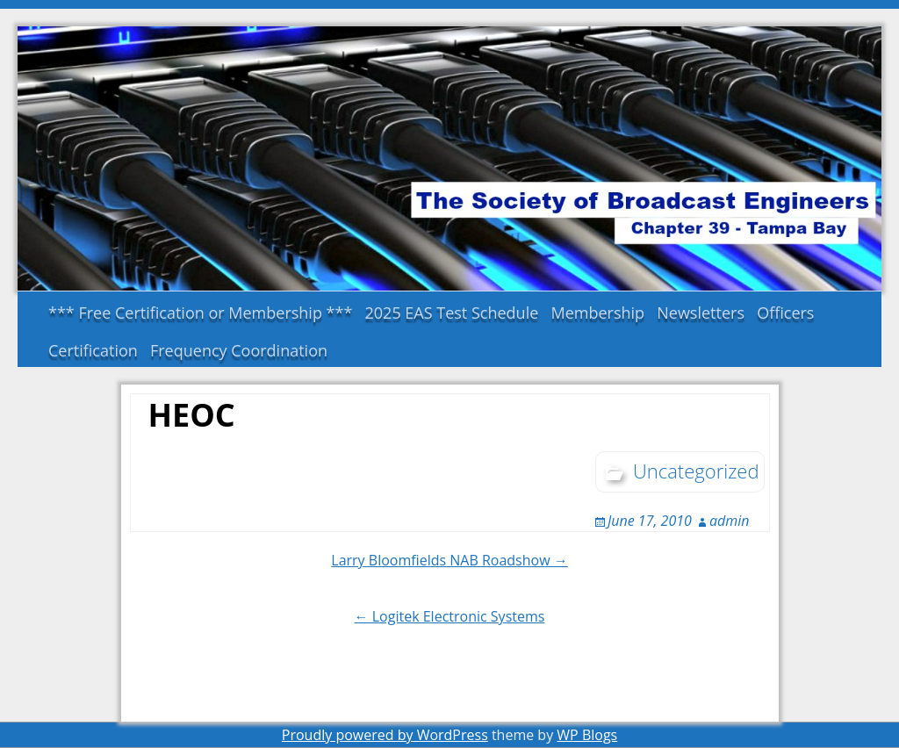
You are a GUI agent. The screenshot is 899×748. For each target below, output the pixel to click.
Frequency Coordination (238, 350)
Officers (785, 312)
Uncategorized (696, 470)
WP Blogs (587, 734)
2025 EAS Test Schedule (452, 312)
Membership (597, 312)
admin (729, 520)
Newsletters (700, 312)
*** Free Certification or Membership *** (200, 312)
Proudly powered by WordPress (385, 734)
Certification (93, 350)
